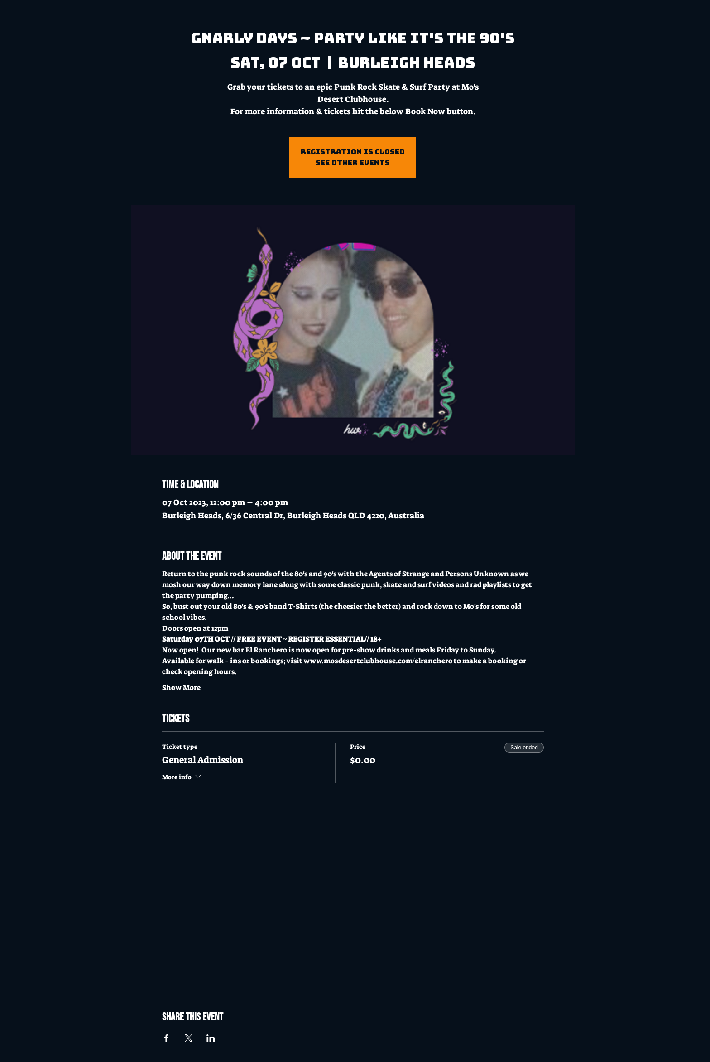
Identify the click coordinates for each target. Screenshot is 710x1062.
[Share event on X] (188, 1038)
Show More (181, 687)
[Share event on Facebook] (166, 1038)
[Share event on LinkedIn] (210, 1038)
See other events (353, 162)
